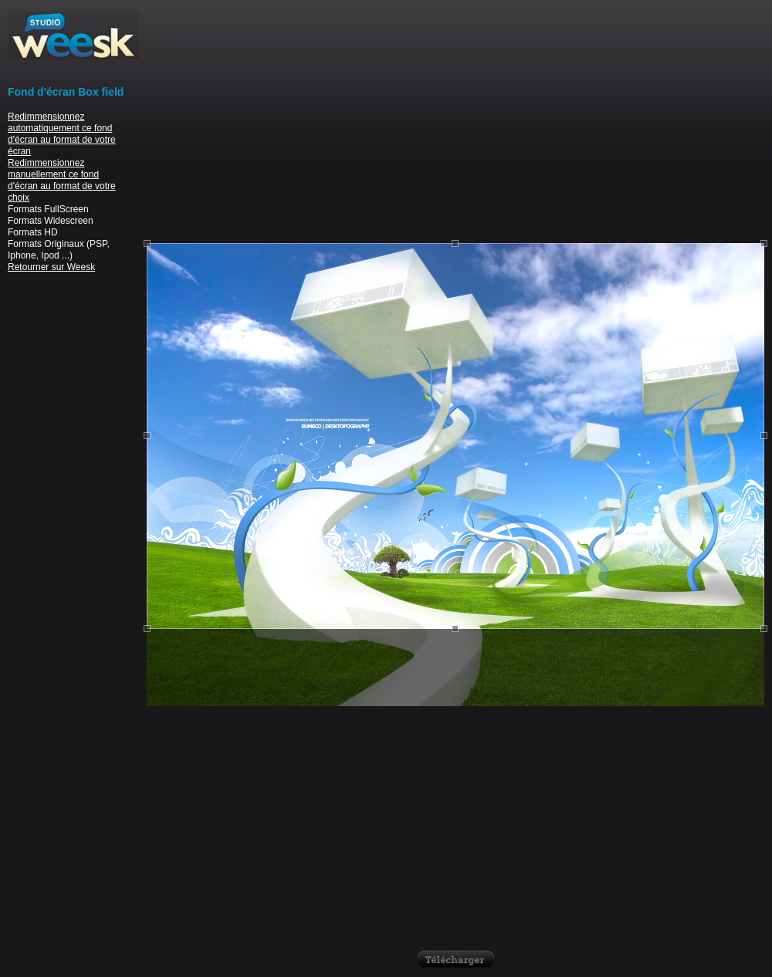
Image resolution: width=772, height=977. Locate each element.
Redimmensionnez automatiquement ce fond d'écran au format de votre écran (62, 134)
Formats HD (33, 232)
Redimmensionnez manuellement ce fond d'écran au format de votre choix (62, 180)
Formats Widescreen (50, 220)
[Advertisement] (455, 120)
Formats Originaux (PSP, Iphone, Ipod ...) (59, 249)
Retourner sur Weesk (51, 267)
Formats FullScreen (48, 209)
